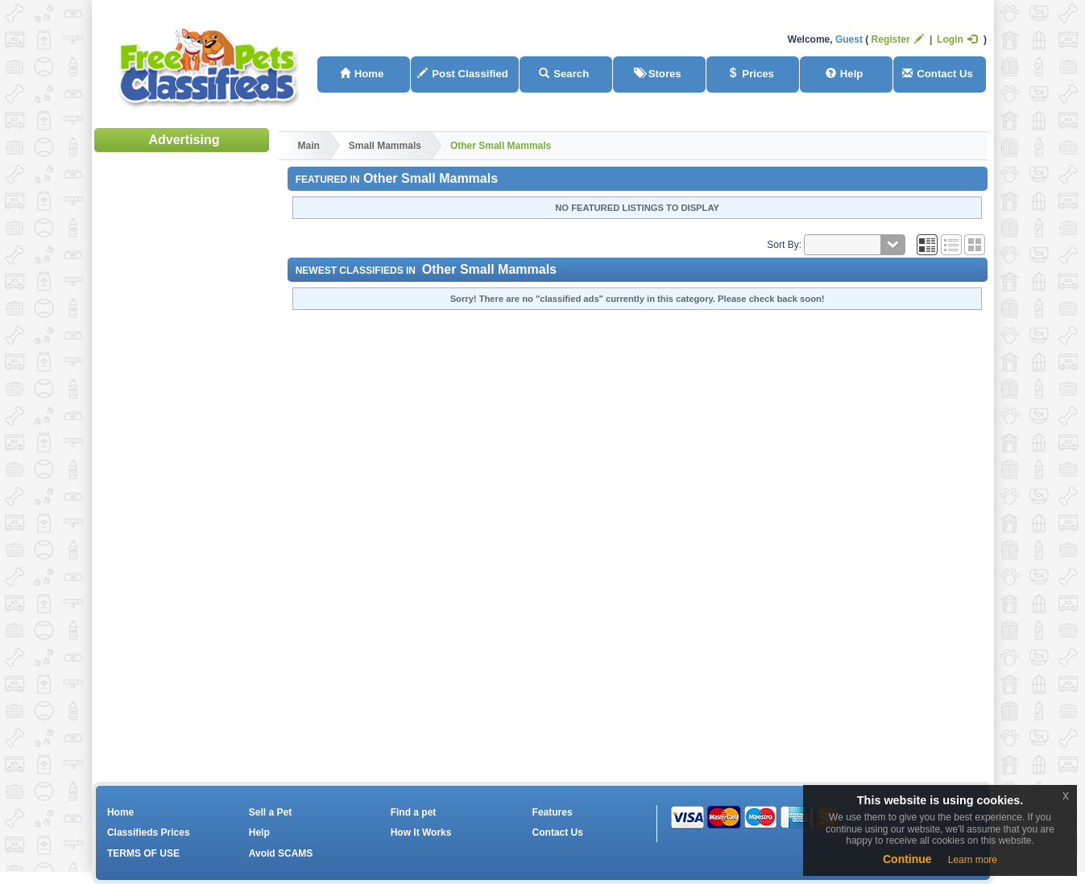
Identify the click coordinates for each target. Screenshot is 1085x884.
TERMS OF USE (143, 853)
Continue (907, 859)
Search (564, 74)
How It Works (421, 832)
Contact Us (937, 74)
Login (957, 39)
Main (309, 145)
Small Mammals (385, 145)
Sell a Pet (270, 812)
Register (898, 39)
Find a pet (414, 812)
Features (552, 812)
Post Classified (462, 74)
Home (362, 74)
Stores (657, 74)
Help (844, 74)
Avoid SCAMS (281, 853)
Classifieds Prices (148, 832)
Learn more (972, 859)
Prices (750, 74)
